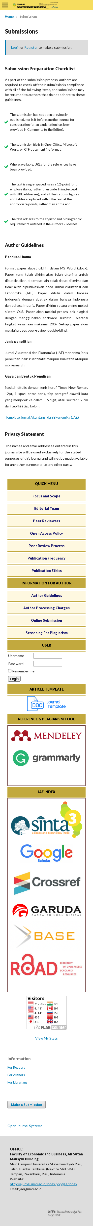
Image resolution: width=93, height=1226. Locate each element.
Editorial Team (46, 508)
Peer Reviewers (46, 521)
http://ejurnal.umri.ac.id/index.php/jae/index (43, 1184)
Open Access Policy (46, 533)
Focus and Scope (46, 496)
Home (9, 16)
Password (16, 663)
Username (16, 656)
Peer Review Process (46, 546)
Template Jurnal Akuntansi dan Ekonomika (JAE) (42, 417)
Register (31, 47)
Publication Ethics (46, 571)
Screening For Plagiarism (47, 633)
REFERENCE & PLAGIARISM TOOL (46, 719)
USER (46, 645)
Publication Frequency (46, 558)
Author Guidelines (46, 595)
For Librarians (17, 1082)
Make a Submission (26, 1105)
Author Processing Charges (46, 608)
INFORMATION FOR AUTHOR (46, 583)
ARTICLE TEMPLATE (47, 689)
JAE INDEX (46, 792)
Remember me (23, 671)
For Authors (16, 1075)
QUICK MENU (46, 484)
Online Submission (46, 620)
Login (15, 47)
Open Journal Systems (24, 1126)
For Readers (16, 1067)
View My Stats (46, 1038)
